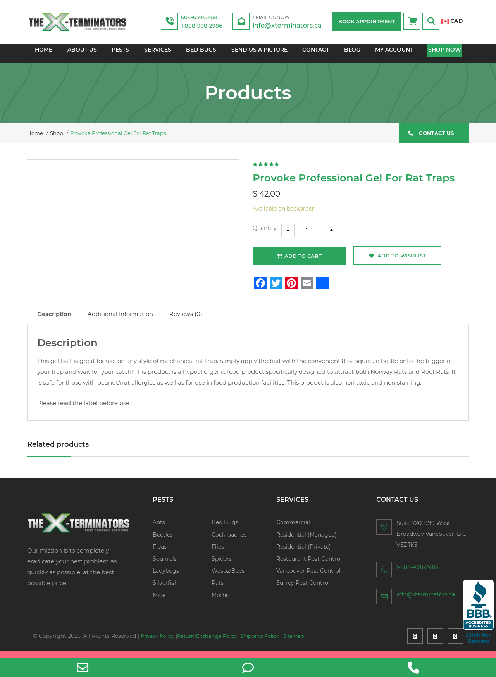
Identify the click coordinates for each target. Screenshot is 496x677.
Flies (218, 552)
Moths (220, 601)
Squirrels (165, 564)
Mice (159, 601)
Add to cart (303, 260)
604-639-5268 (202, 17)
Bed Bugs (201, 53)
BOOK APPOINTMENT (366, 21)
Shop (56, 136)
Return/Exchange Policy (214, 642)
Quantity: (265, 232)
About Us (80, 53)
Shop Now (446, 53)
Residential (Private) (303, 552)
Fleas (160, 552)
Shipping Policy (271, 642)
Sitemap (44, 649)
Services (156, 53)
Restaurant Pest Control (309, 564)
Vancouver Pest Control (308, 576)
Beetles (163, 540)
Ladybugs (166, 576)
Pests (119, 53)
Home (41, 53)
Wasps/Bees (228, 576)
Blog (353, 53)
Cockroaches (229, 540)
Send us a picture (259, 53)
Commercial (293, 528)
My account (396, 53)
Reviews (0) (210, 319)
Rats (218, 588)
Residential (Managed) (306, 540)
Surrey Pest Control (303, 588)
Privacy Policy (160, 642)
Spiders (222, 564)
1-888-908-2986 (205, 25)
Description (58, 319)
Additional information (134, 319)
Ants (159, 528)
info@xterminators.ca (293, 21)
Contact (316, 53)
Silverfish (165, 588)
